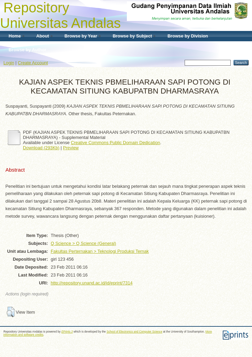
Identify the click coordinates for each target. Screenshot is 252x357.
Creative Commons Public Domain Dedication (115, 142)
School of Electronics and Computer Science (134, 331)
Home (15, 36)
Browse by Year (81, 36)
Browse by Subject (132, 36)
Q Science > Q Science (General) (83, 243)
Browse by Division (187, 36)
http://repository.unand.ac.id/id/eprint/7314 (92, 282)
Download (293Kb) (41, 147)
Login (8, 62)
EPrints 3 (67, 331)
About (42, 36)
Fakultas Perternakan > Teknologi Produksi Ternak (100, 251)
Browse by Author (27, 49)
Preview (71, 147)
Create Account (33, 62)
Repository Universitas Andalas (60, 15)
